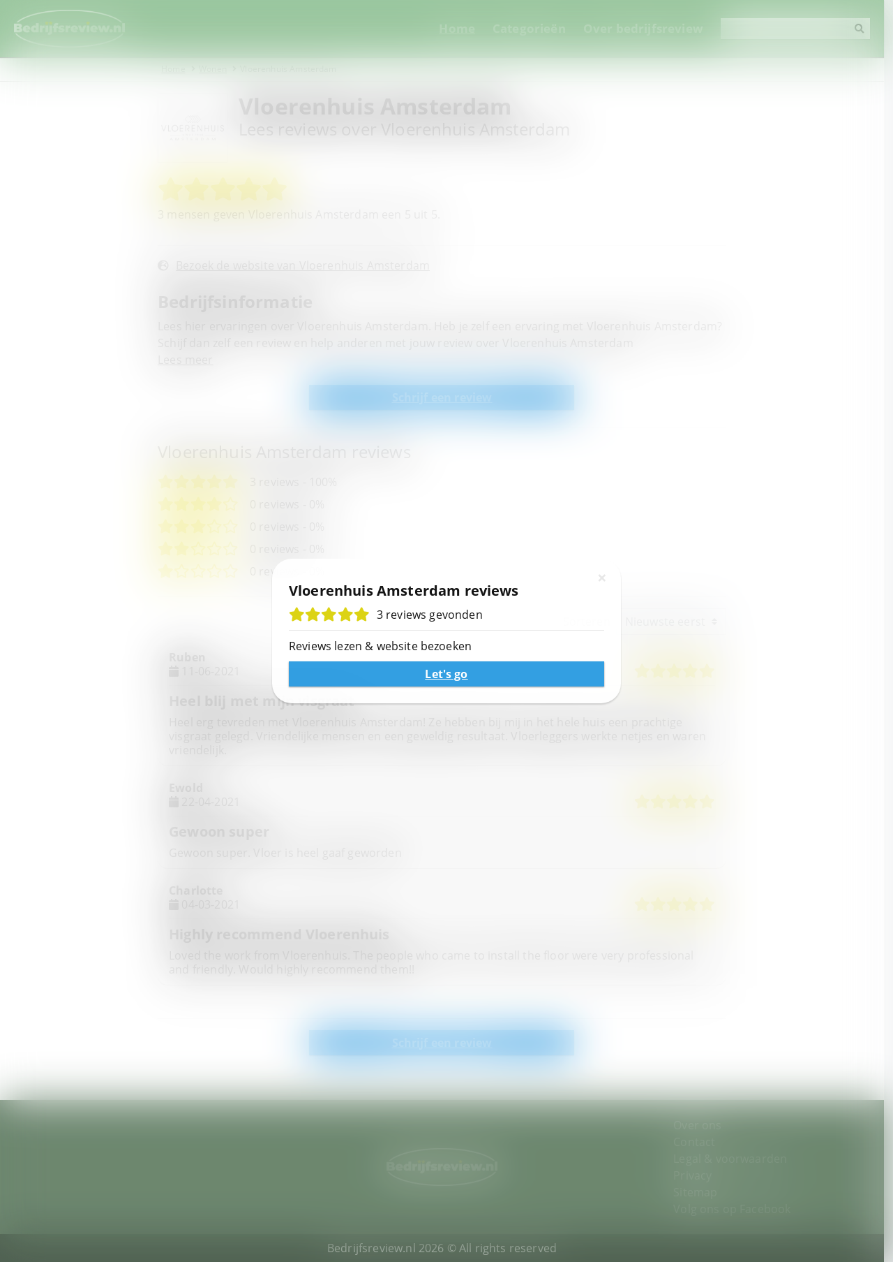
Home (466, 28)
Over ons (704, 1125)
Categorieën (538, 28)
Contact (701, 1142)
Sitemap (702, 1192)
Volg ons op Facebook (738, 1209)
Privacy (699, 1175)
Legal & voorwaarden (737, 1158)
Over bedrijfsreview (652, 28)
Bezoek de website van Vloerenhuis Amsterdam (304, 265)
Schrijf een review (446, 397)
